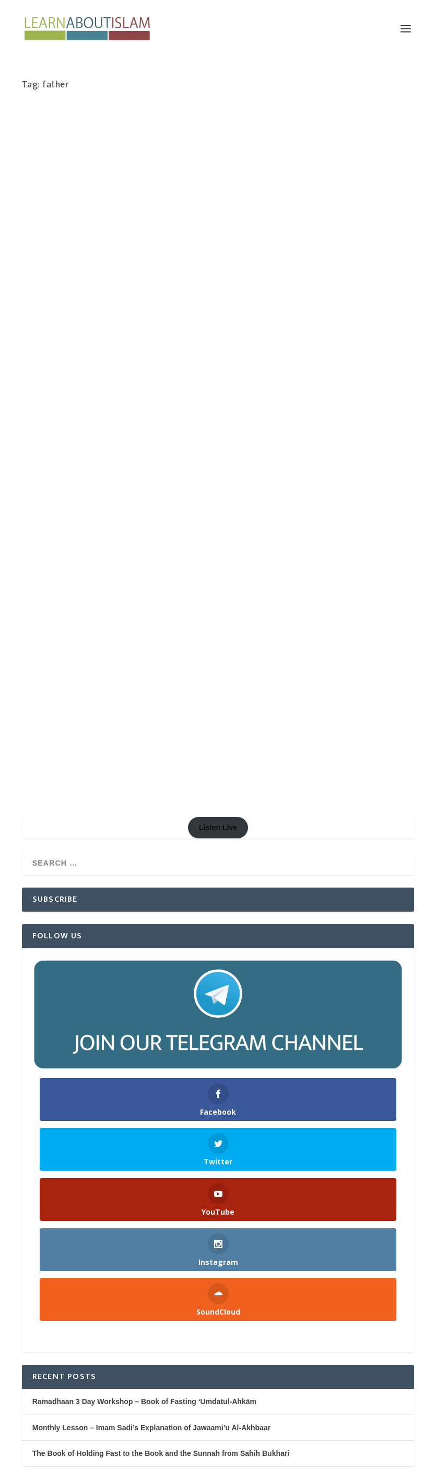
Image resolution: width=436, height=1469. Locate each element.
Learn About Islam (66, 258)
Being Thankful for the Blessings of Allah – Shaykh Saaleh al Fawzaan (153, 1187)
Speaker (330, 278)
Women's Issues (160, 290)
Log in (33, 1322)
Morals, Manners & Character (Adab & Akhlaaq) (301, 268)
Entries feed (43, 1348)
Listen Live (218, 399)
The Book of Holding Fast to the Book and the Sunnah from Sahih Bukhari (160, 1025)
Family (64, 268)
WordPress (180, 1457)
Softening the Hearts (286, 278)
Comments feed (49, 1374)
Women (123, 290)
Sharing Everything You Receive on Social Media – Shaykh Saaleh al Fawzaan (167, 1163)
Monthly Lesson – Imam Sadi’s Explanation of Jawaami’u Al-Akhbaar (151, 999)
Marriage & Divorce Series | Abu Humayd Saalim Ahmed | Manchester (116, 235)
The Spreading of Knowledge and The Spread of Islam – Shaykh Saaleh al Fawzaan (176, 1138)
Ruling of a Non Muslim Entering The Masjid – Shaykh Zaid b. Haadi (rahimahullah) (175, 1237)
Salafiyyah (385, 268)
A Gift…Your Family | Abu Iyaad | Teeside (317, 230)
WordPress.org (48, 1400)
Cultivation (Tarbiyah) (309, 257)
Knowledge (120, 268)
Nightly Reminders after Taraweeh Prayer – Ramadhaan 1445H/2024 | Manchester (172, 1076)
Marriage (152, 268)
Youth (264, 289)
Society (99, 290)
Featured (89, 268)
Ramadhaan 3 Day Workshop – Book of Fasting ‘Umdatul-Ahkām (144, 973)
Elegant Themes (90, 1457)
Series (77, 290)
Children (264, 257)
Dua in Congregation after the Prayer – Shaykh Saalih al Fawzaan (145, 1212)
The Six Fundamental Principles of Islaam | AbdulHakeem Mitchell (146, 1051)
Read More (57, 343)
